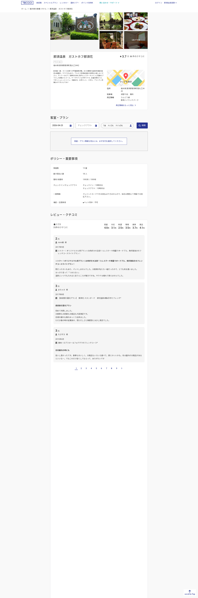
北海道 (160, 537)
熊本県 (24, 549)
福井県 (121, 549)
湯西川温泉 (113, 499)
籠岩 (90, 483)
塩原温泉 (124, 499)
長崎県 (24, 545)
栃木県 (140, 541)
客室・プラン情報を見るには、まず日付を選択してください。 (99, 141)
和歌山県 (83, 557)
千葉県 (78, 415)
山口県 (62, 553)
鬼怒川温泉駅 (89, 449)
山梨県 (121, 553)
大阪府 (82, 545)
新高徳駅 (124, 449)
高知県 (43, 549)
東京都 (86, 415)
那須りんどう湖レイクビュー (64, 465)
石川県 (121, 545)
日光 (86, 432)
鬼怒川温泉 (91, 499)
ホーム (24, 9)
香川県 (43, 541)
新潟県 (121, 537)
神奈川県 (95, 415)
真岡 (63, 432)
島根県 (62, 541)
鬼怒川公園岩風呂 (110, 465)
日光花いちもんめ (81, 477)
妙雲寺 (56, 483)
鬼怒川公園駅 (102, 449)
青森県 (160, 541)
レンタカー (64, 3)
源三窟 (123, 465)
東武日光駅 (66, 449)
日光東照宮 (119, 477)
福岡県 (24, 537)
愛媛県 (43, 545)
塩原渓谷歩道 (84, 465)
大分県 (24, 553)
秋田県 (160, 553)
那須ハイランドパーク (62, 477)
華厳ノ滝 (96, 465)
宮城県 (160, 549)
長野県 (121, 557)
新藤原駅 (114, 449)
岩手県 (160, 545)
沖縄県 (24, 565)
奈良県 (82, 553)
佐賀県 (24, 541)
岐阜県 (101, 537)
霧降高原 (78, 432)
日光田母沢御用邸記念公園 (101, 477)
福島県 (160, 561)
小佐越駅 (77, 449)
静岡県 (101, 541)
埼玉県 (69, 415)
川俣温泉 (80, 499)
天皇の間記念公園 (60, 471)
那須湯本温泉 (136, 499)
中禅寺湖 (56, 499)
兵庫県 (82, 549)
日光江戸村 (99, 483)
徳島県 (43, 537)
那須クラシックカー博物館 (103, 471)
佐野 (70, 432)
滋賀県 (82, 537)
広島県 (62, 549)
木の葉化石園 (67, 483)
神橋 (130, 465)
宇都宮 (56, 432)
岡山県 (62, 545)
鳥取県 (62, 537)
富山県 (121, 541)
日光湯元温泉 (68, 499)
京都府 (82, 541)
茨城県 (53, 415)
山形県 (160, 557)
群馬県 (61, 415)
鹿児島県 (24, 561)
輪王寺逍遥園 (80, 483)
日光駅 (56, 449)
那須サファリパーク (125, 471)
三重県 (101, 549)
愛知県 (101, 545)
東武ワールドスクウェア (80, 471)
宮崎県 (24, 557)
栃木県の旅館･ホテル (38, 9)
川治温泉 (102, 499)
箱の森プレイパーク (135, 477)
